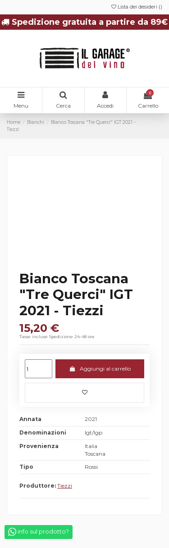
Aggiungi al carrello (100, 368)
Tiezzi (64, 485)
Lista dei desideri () (136, 7)
